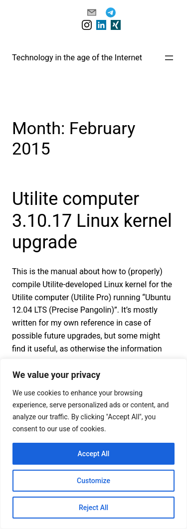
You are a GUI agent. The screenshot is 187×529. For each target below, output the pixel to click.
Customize (93, 481)
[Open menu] (169, 58)
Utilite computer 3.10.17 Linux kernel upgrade (92, 220)
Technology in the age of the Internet (77, 57)
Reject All (93, 508)
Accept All (94, 454)
